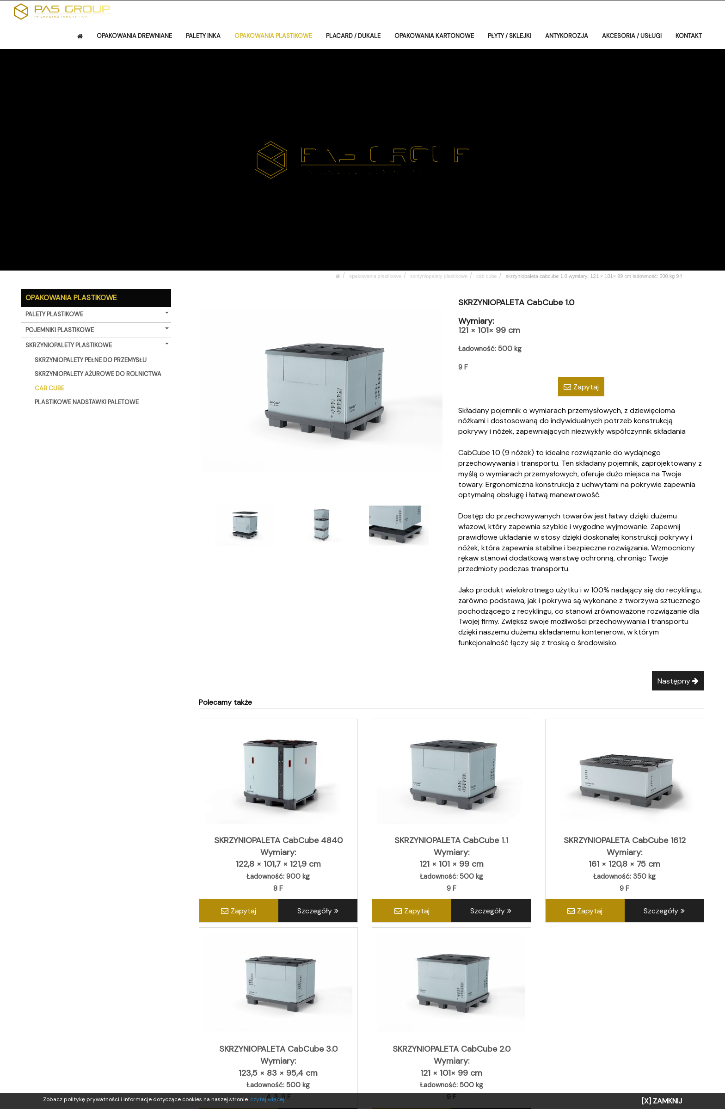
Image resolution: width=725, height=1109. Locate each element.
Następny (678, 681)
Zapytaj (581, 387)
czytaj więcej (267, 1099)
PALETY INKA (203, 36)
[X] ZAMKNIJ (662, 1101)
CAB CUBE (486, 276)
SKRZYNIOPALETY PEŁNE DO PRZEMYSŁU (91, 360)
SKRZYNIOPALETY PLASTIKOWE (438, 276)
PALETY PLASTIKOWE (97, 314)
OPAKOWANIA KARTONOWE (434, 36)
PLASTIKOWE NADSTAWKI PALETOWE (87, 402)
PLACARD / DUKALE (353, 36)
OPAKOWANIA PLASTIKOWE (273, 36)
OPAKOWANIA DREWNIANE (134, 36)
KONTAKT (689, 36)
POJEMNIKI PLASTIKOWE (97, 330)
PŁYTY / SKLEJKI (509, 36)
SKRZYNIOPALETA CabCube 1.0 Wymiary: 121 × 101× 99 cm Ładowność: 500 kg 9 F (594, 276)
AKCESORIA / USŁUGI (632, 36)
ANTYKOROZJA (566, 36)
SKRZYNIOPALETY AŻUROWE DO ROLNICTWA (98, 374)
